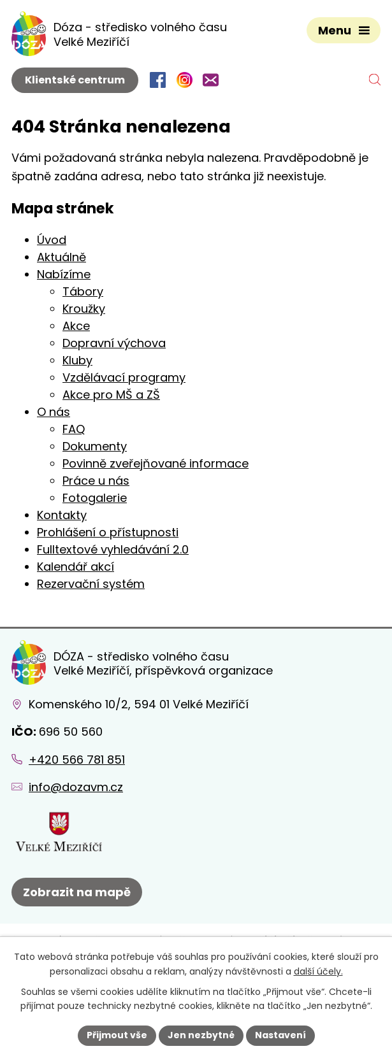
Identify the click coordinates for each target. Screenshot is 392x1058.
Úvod (51, 240)
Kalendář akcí (75, 567)
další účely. (318, 971)
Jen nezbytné (201, 1035)
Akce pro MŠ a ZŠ (111, 395)
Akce (76, 326)
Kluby (77, 360)
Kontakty (62, 515)
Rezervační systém (91, 584)
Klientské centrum (75, 80)
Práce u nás (95, 481)
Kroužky (83, 309)
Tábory (82, 291)
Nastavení (280, 1035)
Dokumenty (94, 446)
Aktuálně (61, 257)
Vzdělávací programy (123, 377)
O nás (53, 412)
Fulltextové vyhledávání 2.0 (113, 549)
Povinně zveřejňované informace (155, 463)
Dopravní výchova (114, 343)
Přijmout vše (117, 1035)
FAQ (73, 429)
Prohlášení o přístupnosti (107, 532)
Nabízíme (64, 274)
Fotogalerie (94, 498)
